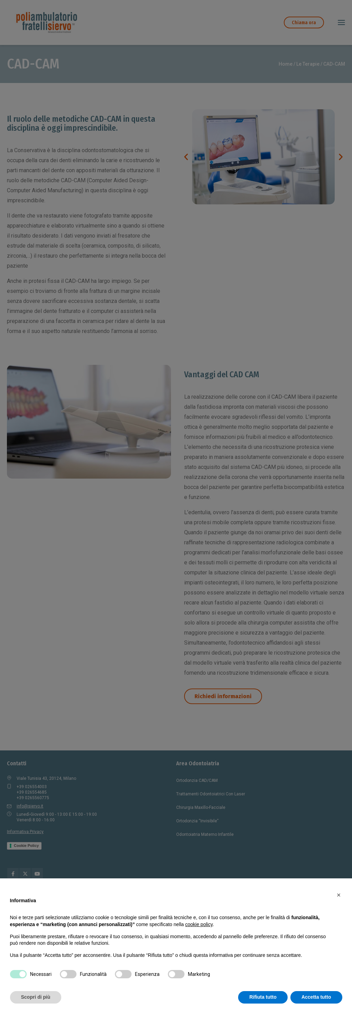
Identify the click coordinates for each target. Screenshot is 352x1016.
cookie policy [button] (199, 924)
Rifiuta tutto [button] (263, 997)
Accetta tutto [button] (316, 997)
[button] (338, 894)
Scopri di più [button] (36, 997)
